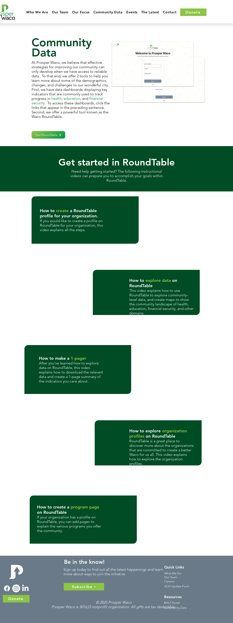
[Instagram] (16, 588)
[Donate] (193, 12)
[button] (37, 12)
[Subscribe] (84, 586)
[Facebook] (7, 588)
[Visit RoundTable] (48, 135)
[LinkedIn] (25, 588)
